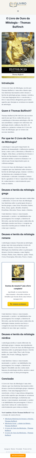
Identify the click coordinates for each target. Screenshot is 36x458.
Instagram (7, 449)
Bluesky (13, 449)
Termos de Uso (27, 449)
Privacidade (19, 449)
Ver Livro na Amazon (18, 455)
